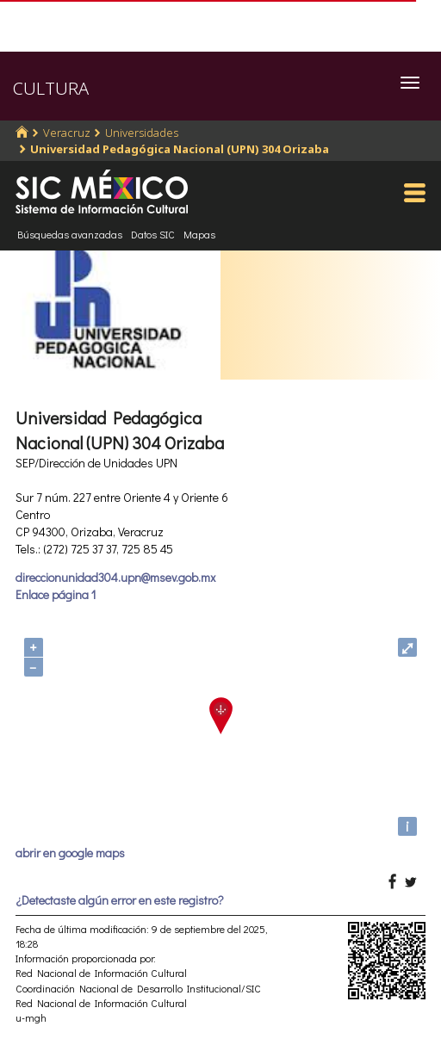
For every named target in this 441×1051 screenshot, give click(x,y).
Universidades (141, 132)
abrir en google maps (70, 852)
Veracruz (66, 132)
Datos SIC (153, 234)
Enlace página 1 (56, 594)
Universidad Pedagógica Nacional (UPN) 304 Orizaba (179, 149)
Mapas (199, 234)
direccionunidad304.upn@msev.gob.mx (115, 577)
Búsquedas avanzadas (69, 234)
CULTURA (51, 88)
